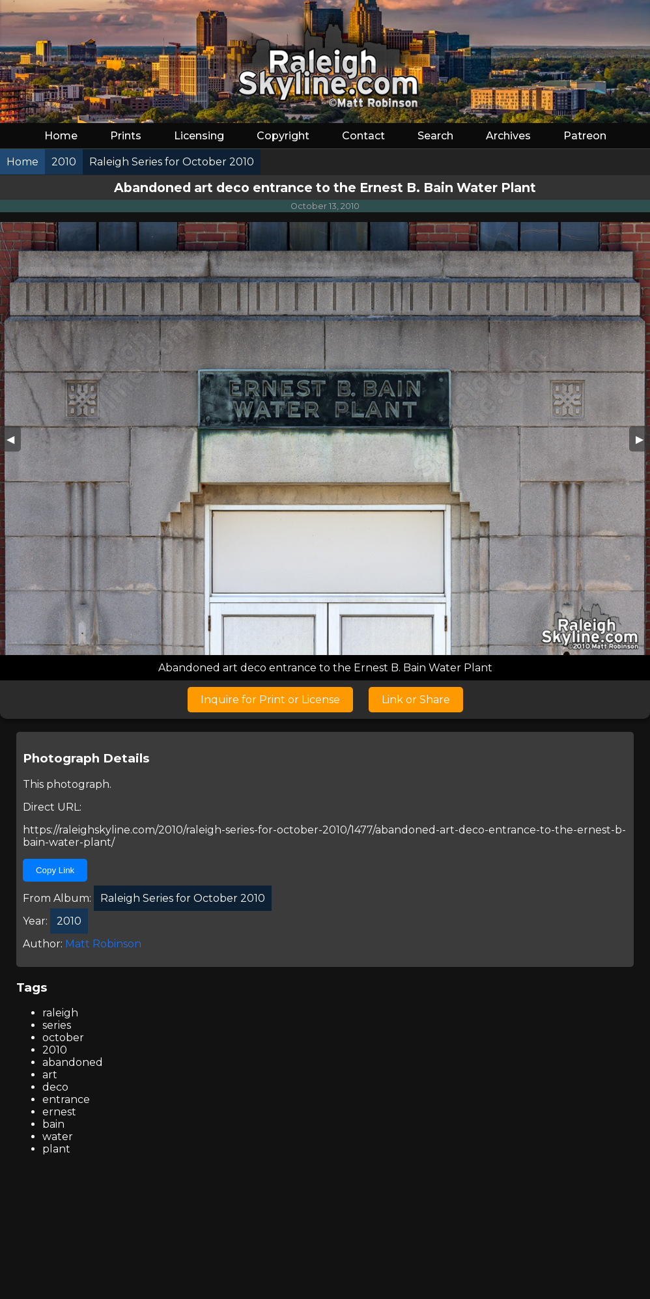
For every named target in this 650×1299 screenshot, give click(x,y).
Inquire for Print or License (270, 699)
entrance (66, 1099)
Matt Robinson (103, 944)
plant (56, 1149)
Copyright (283, 136)
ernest (59, 1112)
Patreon (584, 136)
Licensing (199, 136)
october (63, 1037)
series (56, 1025)
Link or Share (416, 699)
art (49, 1075)
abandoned (72, 1062)
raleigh (60, 1013)
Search (435, 136)
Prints (125, 136)
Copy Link (55, 870)
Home (61, 136)
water (57, 1136)
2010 (54, 1050)
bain (53, 1124)
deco (55, 1087)
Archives (508, 136)
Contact (363, 136)
